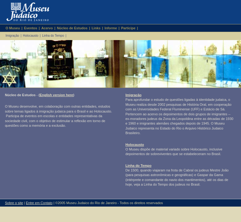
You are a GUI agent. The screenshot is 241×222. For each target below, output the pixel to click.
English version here (56, 95)
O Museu (13, 28)
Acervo (47, 28)
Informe (110, 28)
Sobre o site (14, 203)
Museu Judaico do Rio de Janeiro (25, 12)
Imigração (12, 35)
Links (95, 28)
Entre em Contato (39, 203)
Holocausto (30, 35)
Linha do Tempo (53, 35)
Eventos (30, 28)
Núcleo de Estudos (72, 28)
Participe (128, 28)
